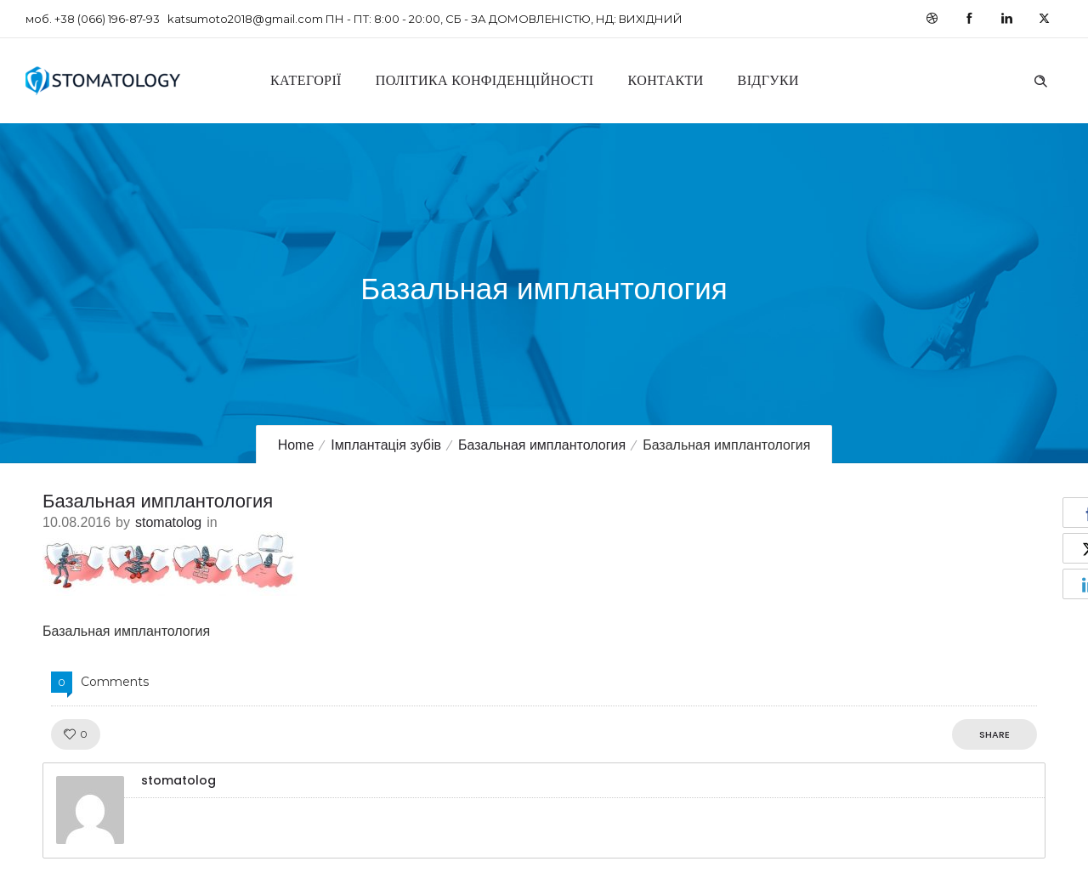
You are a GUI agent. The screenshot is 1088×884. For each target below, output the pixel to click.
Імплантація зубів (386, 445)
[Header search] (1040, 79)
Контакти (666, 80)
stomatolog (168, 522)
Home (296, 445)
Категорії (306, 80)
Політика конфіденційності (485, 80)
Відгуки (768, 80)
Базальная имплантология (542, 445)
